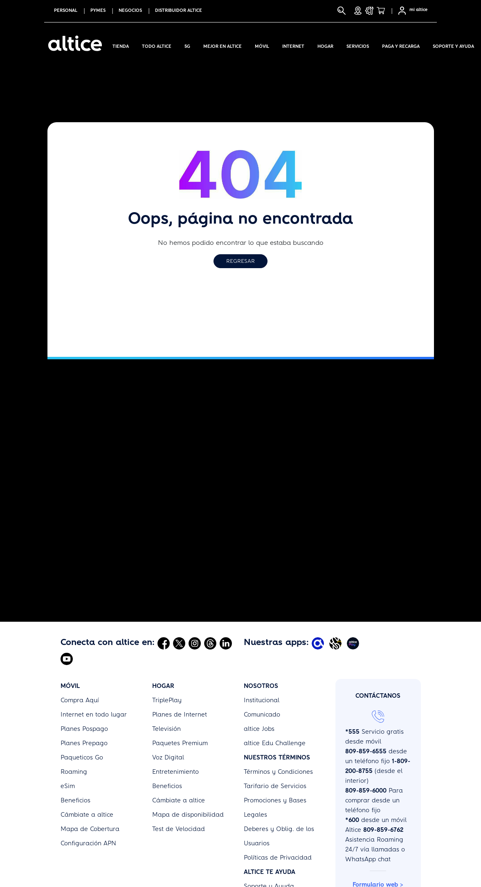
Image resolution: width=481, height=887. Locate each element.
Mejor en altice (222, 45)
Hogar (325, 45)
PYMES (98, 10)
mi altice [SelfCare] (418, 10)
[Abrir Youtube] (67, 658)
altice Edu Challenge (275, 743)
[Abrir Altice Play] (354, 643)
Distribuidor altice (178, 10)
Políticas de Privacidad (278, 857)
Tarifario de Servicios (275, 786)
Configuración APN (88, 843)
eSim (68, 786)
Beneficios (75, 800)
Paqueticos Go (82, 757)
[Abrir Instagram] (195, 643)
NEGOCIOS (130, 10)
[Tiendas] (358, 10)
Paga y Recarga (401, 45)
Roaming (74, 772)
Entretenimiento (175, 772)
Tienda (120, 45)
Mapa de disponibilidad (188, 815)
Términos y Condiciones (278, 772)
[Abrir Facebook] (163, 643)
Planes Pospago (84, 729)
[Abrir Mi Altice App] (319, 643)
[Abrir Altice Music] (336, 643)
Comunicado (262, 714)
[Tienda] (383, 10)
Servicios (357, 45)
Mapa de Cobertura (90, 829)
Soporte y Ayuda (453, 45)
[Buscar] (341, 10)
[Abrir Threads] (210, 643)
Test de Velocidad (178, 829)
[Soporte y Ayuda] (369, 10)
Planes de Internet (179, 714)
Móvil (262, 45)
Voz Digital (168, 757)
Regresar (240, 261)
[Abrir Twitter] (179, 643)
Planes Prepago (84, 743)
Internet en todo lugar (94, 714)
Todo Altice (156, 45)
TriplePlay (167, 700)
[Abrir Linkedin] (226, 643)
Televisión (166, 729)
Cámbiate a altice (87, 815)
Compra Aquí (80, 700)
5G (187, 45)
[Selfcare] (399, 10)
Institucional (261, 700)
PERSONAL (65, 10)
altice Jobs (259, 729)
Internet (293, 45)
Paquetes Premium (180, 743)
